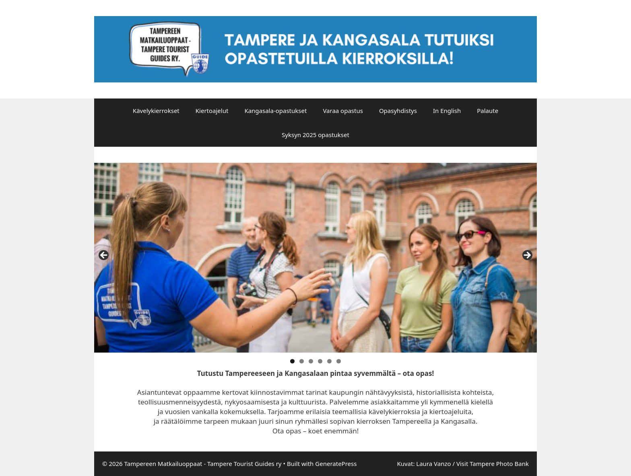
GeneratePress (336, 464)
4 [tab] (320, 361)
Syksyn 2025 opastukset (315, 135)
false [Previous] (104, 256)
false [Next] (527, 256)
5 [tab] (329, 361)
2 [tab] (301, 361)
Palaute (487, 111)
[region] (315, 257)
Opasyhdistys (398, 111)
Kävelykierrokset (156, 111)
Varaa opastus (343, 111)
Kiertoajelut (212, 111)
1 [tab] (292, 361)
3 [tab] (311, 361)
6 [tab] (338, 361)
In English (447, 111)
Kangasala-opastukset (275, 111)
